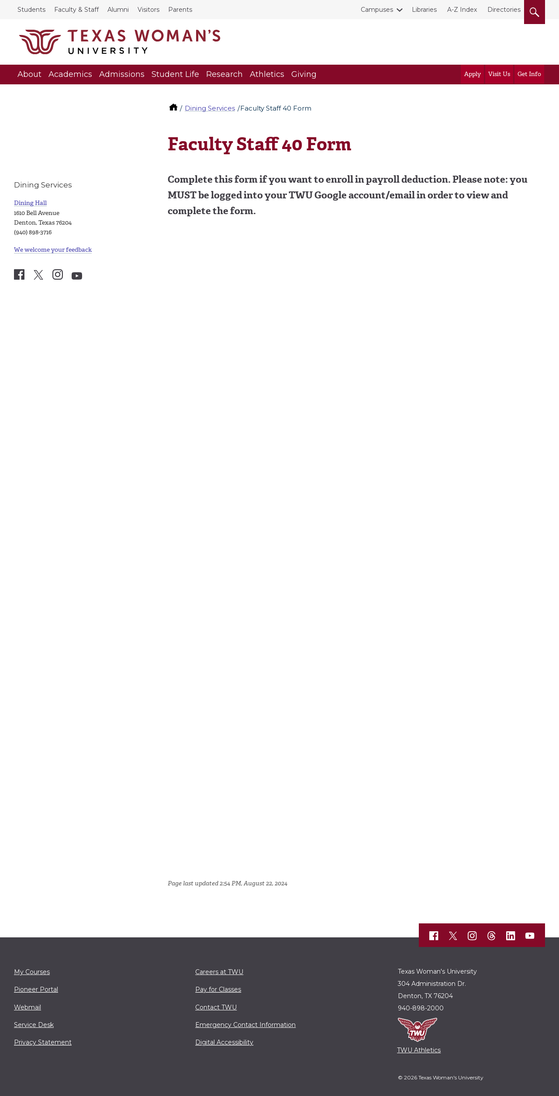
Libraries (424, 10)
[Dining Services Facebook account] (19, 274)
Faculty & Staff (76, 10)
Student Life (175, 74)
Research (224, 74)
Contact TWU (216, 1007)
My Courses (32, 972)
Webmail (27, 1007)
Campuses (379, 10)
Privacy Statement (43, 1042)
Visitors (148, 10)
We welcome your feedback (53, 250)
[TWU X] (453, 935)
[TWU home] (174, 108)
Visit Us (499, 74)
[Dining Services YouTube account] (77, 276)
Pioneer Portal (36, 989)
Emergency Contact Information (245, 1025)
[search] (534, 10)
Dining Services (210, 108)
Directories (504, 10)
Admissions (122, 74)
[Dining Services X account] (38, 275)
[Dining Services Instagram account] (57, 274)
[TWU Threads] (492, 935)
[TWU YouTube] (530, 936)
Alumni (118, 10)
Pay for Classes (218, 989)
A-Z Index (462, 10)
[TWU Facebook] (434, 935)
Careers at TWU (219, 972)
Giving (304, 74)
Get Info (529, 74)
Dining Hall (30, 203)
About (29, 74)
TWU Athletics (419, 1050)
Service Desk (34, 1025)
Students (31, 10)
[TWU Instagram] (472, 935)
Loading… (307, 547)
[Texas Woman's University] (119, 42)
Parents (180, 10)
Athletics (267, 74)
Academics (70, 74)
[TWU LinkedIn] (511, 935)
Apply (472, 74)
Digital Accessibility (224, 1042)
